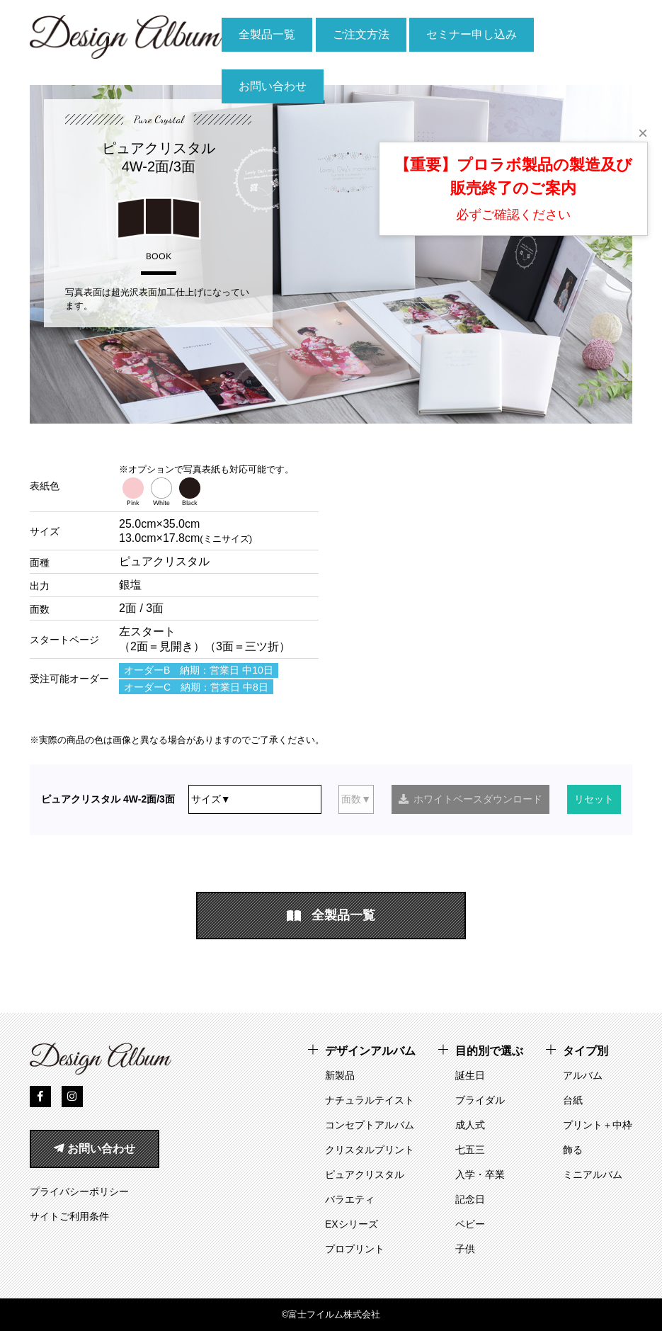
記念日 (470, 1199)
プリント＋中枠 (597, 1125)
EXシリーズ (351, 1224)
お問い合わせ (273, 86)
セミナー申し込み (471, 34)
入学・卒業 (480, 1174)
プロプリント (354, 1248)
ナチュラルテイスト (369, 1100)
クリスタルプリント (369, 1149)
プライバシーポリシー (79, 1191)
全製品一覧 (267, 34)
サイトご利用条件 (69, 1216)
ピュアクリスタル (364, 1174)
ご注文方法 (361, 34)
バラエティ (350, 1199)
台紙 (573, 1100)
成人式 (470, 1125)
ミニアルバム (592, 1174)
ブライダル (480, 1100)
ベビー (470, 1224)
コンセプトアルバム (369, 1125)
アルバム (583, 1075)
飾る (573, 1149)
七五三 (470, 1149)
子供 (465, 1248)
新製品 (340, 1075)
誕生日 (470, 1075)
